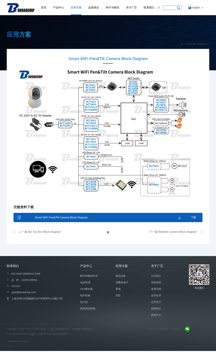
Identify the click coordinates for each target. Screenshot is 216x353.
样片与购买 (112, 7)
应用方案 (76, 7)
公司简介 (156, 276)
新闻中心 (156, 317)
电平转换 (85, 296)
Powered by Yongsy (18, 343)
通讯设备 (121, 276)
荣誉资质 (156, 283)
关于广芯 (131, 7)
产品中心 (58, 7)
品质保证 (93, 7)
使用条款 (151, 331)
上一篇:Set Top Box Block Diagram (40, 232)
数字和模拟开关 (89, 276)
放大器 (84, 303)
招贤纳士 (156, 310)
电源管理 (85, 283)
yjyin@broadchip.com (24, 293)
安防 (118, 296)
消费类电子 (203, 44)
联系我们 (149, 7)
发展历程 (156, 290)
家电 (118, 290)
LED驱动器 (86, 290)
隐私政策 (163, 331)
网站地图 (175, 331)
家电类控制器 (88, 310)
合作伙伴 (156, 296)
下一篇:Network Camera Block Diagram (173, 232)
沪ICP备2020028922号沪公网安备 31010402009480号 (37, 336)
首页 (43, 7)
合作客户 (156, 303)
